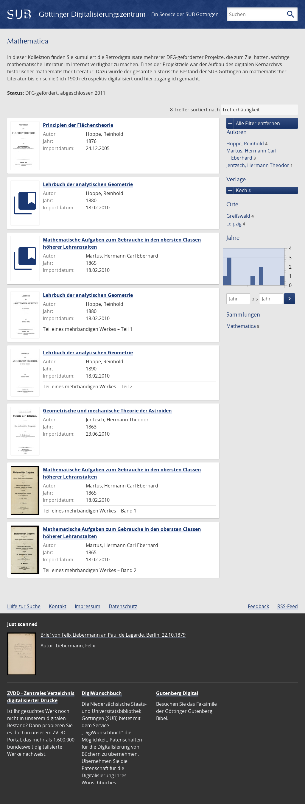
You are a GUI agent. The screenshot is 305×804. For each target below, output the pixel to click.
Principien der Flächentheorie (78, 125)
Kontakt (57, 606)
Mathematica (242, 326)
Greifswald (240, 216)
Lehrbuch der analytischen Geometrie (88, 184)
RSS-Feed (287, 606)
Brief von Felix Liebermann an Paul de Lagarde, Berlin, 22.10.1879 (113, 635)
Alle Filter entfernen (253, 123)
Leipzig (235, 223)
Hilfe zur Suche (24, 606)
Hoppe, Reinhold (246, 143)
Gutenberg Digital (177, 693)
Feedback (258, 606)
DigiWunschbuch (102, 693)
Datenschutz (123, 606)
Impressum (87, 606)
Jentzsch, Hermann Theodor (259, 165)
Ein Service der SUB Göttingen (185, 14)
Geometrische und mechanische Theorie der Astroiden (107, 410)
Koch (238, 190)
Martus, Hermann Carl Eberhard (251, 154)
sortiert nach (205, 109)
